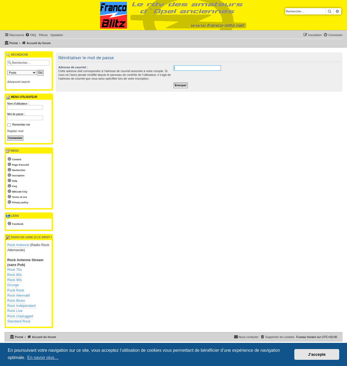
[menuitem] (30, 35)
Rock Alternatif (18, 295)
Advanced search (18, 81)
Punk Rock (15, 290)
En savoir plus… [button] (43, 357)
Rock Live (15, 311)
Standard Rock (18, 321)
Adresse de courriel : (73, 67)
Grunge (13, 285)
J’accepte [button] (317, 354)
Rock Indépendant (21, 306)
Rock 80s (14, 275)
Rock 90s (14, 280)
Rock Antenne (18, 245)
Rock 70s (14, 270)
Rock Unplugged (20, 316)
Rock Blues (16, 301)
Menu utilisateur (21, 97)
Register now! (15, 131)
